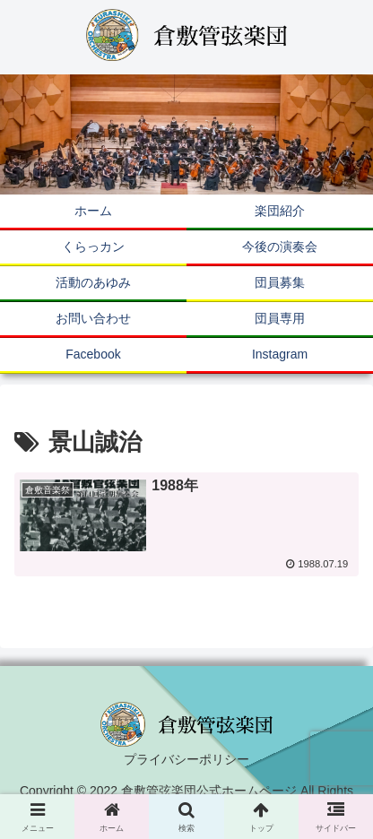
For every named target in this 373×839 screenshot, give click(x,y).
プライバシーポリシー (186, 759)
